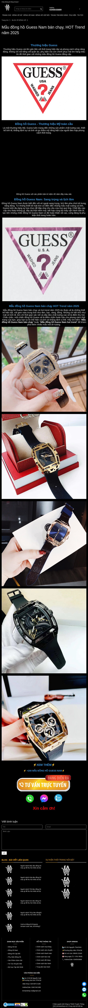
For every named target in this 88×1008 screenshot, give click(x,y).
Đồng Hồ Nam (13, 950)
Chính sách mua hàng (43, 947)
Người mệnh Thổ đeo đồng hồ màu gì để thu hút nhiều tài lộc (31, 890)
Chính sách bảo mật (43, 957)
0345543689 (55, 10)
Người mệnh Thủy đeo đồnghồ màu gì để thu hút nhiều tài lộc (31, 914)
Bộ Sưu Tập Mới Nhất (15, 967)
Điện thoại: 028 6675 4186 (32, 984)
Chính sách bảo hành (43, 963)
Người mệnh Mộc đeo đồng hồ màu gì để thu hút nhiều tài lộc (31, 867)
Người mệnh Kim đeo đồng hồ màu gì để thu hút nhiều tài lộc (31, 902)
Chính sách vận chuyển (44, 950)
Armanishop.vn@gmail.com (31, 991)
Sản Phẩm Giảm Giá (15, 960)
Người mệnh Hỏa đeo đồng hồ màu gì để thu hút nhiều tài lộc (31, 878)
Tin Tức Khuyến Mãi (15, 964)
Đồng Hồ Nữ (12, 947)
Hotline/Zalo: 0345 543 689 (31, 987)
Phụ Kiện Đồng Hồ (14, 957)
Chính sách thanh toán (44, 953)
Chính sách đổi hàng (43, 960)
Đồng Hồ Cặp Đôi (14, 953)
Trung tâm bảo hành (43, 967)
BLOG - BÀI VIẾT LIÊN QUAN (15, 860)
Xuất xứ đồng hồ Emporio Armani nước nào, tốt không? (30, 925)
